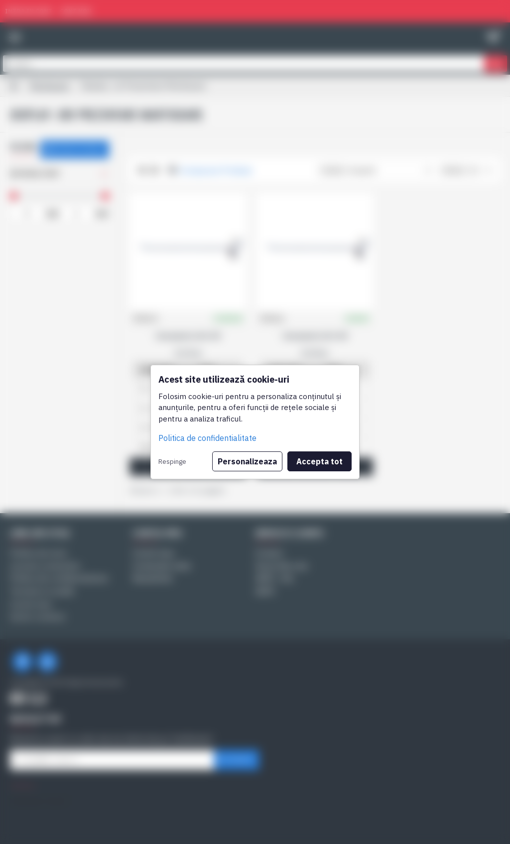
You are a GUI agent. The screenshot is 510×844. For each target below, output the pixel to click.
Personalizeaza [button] (247, 461)
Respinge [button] (172, 461)
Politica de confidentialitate (207, 438)
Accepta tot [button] (319, 461)
